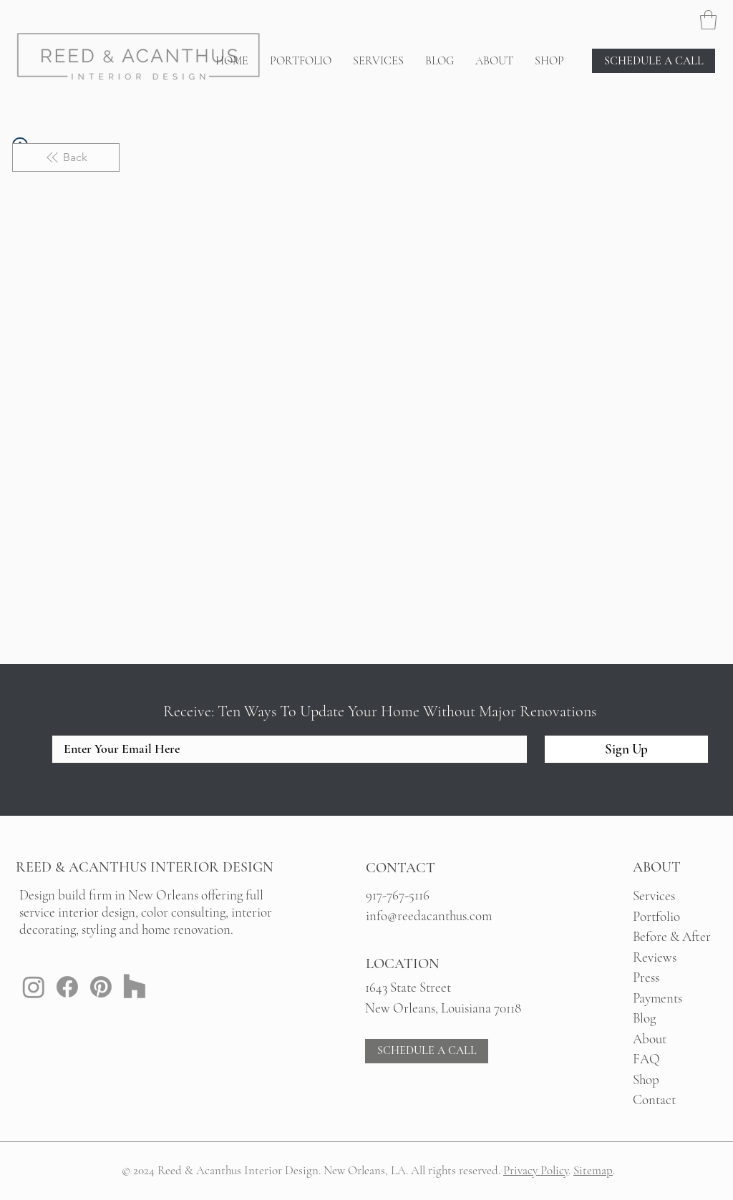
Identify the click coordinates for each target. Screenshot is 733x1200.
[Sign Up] (626, 749)
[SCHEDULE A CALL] (653, 61)
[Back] (66, 157)
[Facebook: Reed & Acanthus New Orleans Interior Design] (67, 986)
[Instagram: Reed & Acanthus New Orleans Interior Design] (33, 986)
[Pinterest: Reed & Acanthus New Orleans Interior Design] (101, 986)
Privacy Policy (535, 1170)
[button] (708, 19)
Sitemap (593, 1170)
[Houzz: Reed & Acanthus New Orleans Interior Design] (134, 986)
